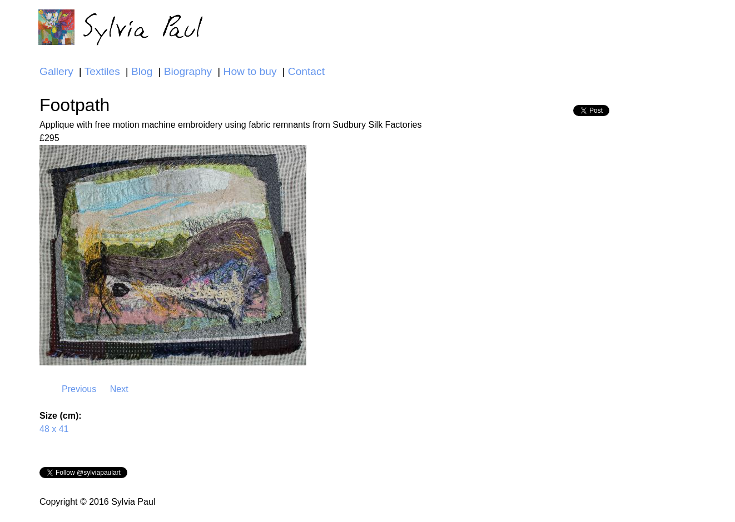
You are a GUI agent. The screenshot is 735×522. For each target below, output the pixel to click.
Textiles (102, 71)
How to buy (250, 71)
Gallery (56, 71)
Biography (188, 71)
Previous (79, 389)
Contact (306, 71)
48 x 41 (53, 429)
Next (119, 389)
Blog (141, 71)
